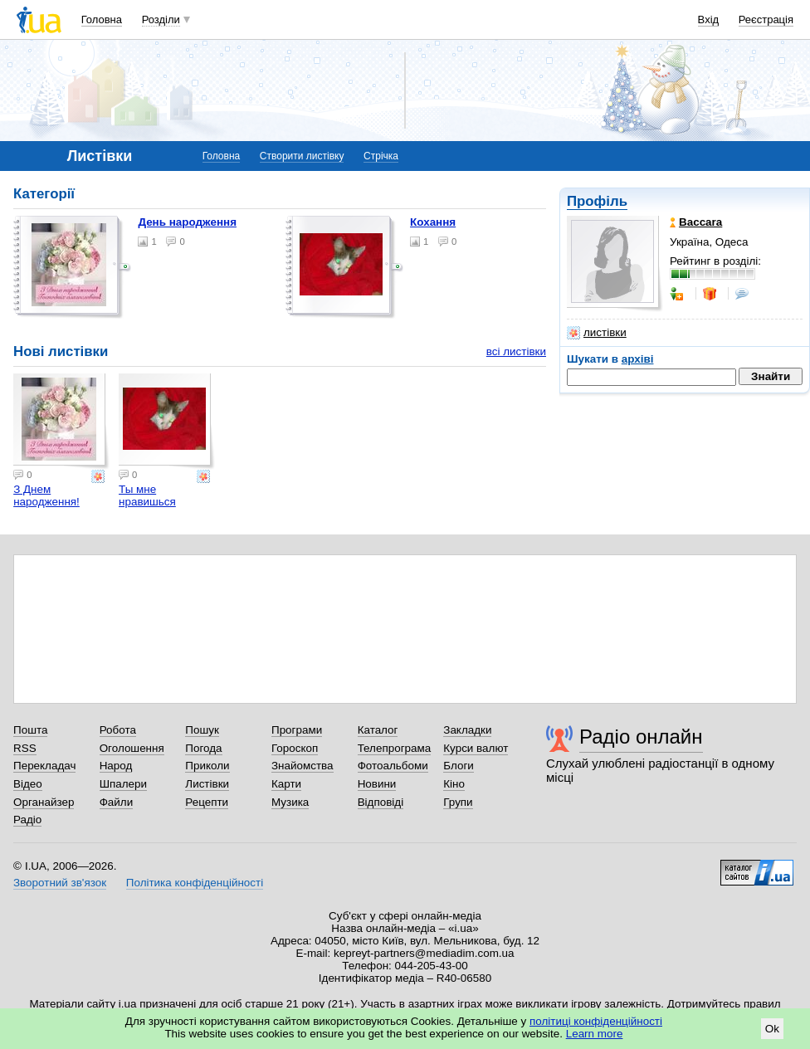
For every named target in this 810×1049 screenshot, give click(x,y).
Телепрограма (395, 748)
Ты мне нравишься (147, 495)
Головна (101, 19)
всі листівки (516, 351)
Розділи (161, 19)
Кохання (433, 222)
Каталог (378, 730)
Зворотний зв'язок (59, 882)
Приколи (207, 765)
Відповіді (381, 802)
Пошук (202, 730)
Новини (377, 784)
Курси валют (475, 748)
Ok (772, 1028)
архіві (638, 359)
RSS (25, 748)
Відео (27, 784)
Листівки (207, 784)
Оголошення (132, 748)
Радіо (27, 819)
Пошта (30, 730)
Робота (118, 730)
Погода (203, 748)
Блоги (458, 765)
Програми (296, 730)
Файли (117, 802)
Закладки (467, 730)
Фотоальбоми (393, 765)
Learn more (594, 1033)
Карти (286, 784)
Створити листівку (302, 156)
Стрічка (381, 156)
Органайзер (43, 802)
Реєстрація (766, 19)
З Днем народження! (46, 495)
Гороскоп (294, 748)
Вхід (709, 19)
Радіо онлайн (641, 736)
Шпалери (123, 784)
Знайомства (302, 765)
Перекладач (44, 765)
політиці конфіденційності (595, 1021)
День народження (187, 222)
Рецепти (206, 802)
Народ (116, 765)
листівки (597, 332)
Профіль (597, 201)
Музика (290, 802)
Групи (457, 802)
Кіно (454, 784)
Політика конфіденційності (194, 882)
